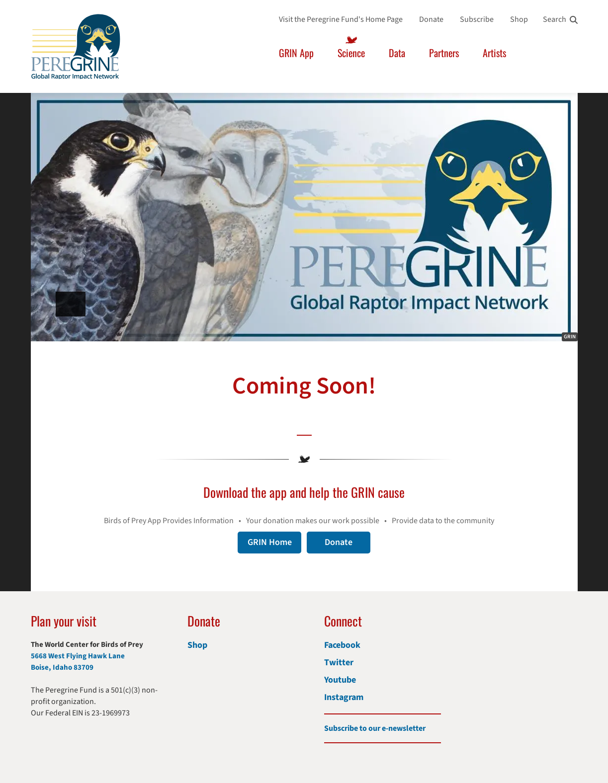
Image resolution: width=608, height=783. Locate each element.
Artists (494, 52)
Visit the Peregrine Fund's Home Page (341, 19)
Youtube (340, 680)
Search (554, 19)
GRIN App (296, 52)
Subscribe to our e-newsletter (375, 728)
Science (351, 52)
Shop (519, 19)
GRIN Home (270, 542)
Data (397, 52)
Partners (444, 52)
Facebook (342, 645)
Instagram (343, 697)
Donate (431, 19)
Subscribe (477, 19)
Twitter (338, 662)
